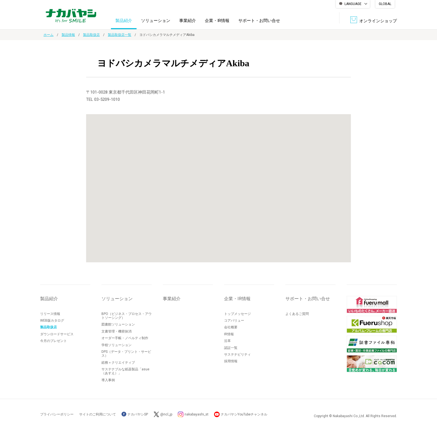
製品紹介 (123, 20)
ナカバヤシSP (135, 414)
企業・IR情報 (217, 20)
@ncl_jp (166, 414)
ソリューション (155, 20)
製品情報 (68, 35)
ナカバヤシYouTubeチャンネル (244, 414)
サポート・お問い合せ (259, 20)
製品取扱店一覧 (119, 35)
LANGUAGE (352, 4)
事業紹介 (187, 20)
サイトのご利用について (97, 414)
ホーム (48, 35)
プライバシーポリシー (57, 414)
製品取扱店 (91, 35)
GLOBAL (385, 4)
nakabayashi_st (196, 414)
